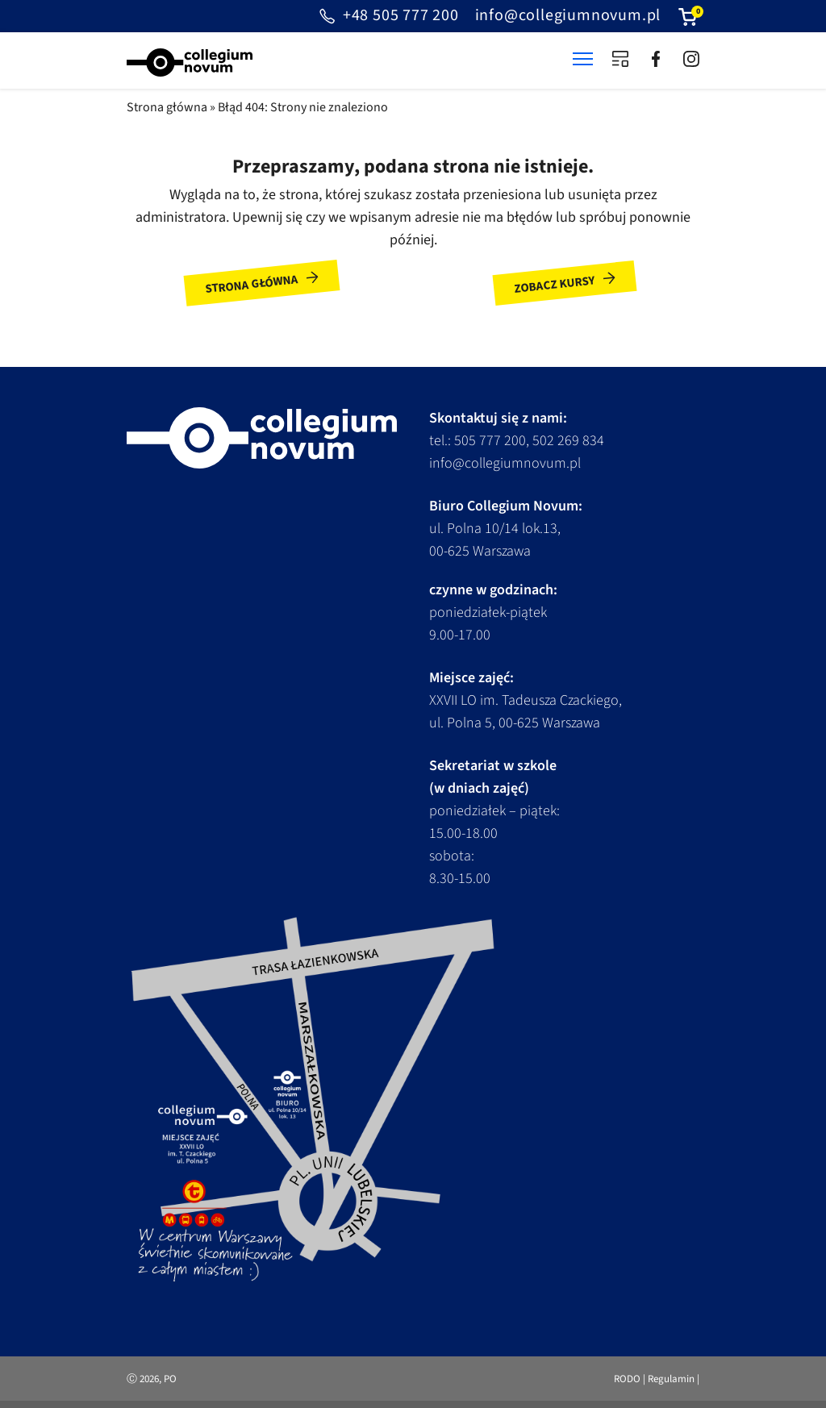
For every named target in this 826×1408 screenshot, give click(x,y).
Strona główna (167, 107)
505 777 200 (490, 441)
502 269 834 (568, 441)
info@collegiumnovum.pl (568, 15)
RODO (627, 1379)
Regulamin (671, 1379)
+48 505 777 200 (387, 16)
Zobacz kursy (554, 284)
